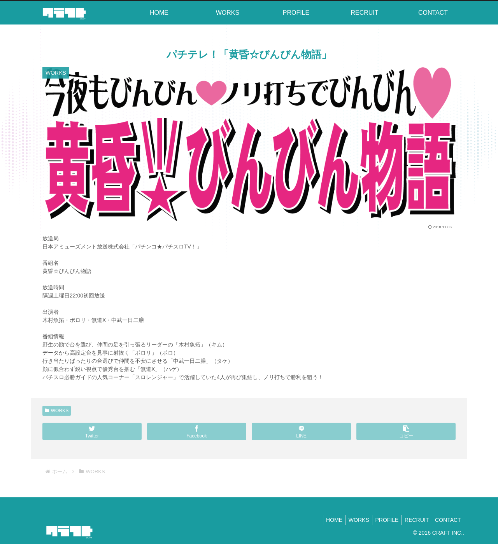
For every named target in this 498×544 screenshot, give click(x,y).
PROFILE (381, 520)
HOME (325, 520)
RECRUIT (414, 520)
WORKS (56, 410)
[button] (406, 431)
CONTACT (447, 520)
